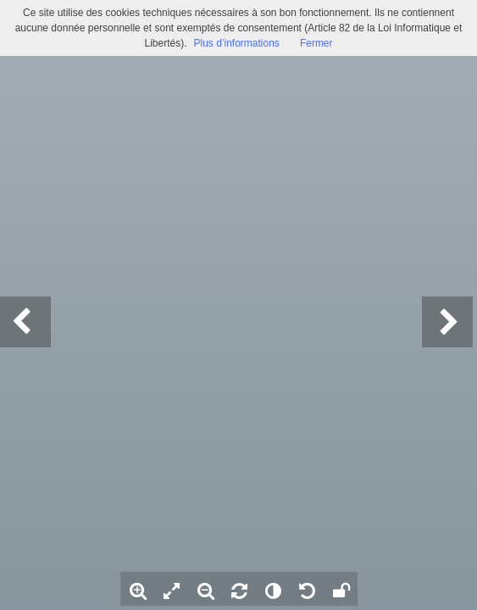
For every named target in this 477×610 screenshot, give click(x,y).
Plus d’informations (236, 43)
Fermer (316, 43)
